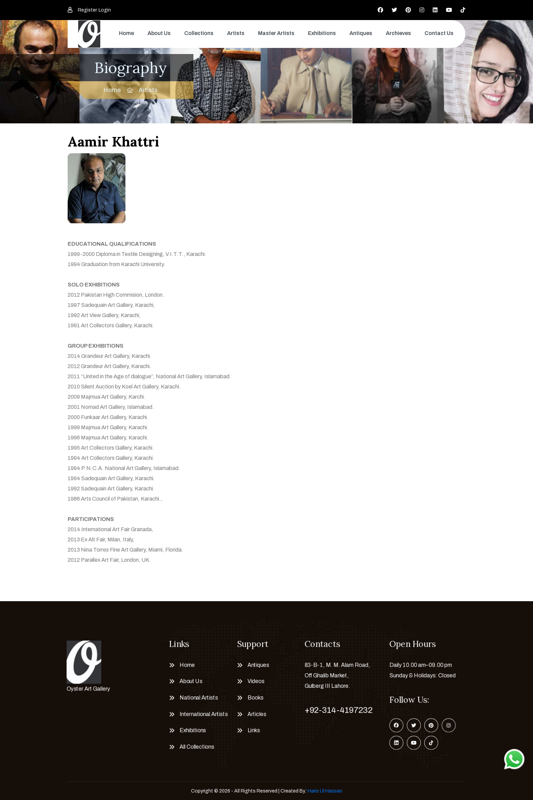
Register (87, 10)
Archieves (398, 33)
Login (105, 10)
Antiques (360, 33)
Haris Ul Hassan (325, 791)
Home (126, 33)
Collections (198, 33)
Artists (235, 33)
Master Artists (276, 33)
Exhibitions (322, 33)
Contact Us (439, 33)
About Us (159, 33)
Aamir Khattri (113, 141)
